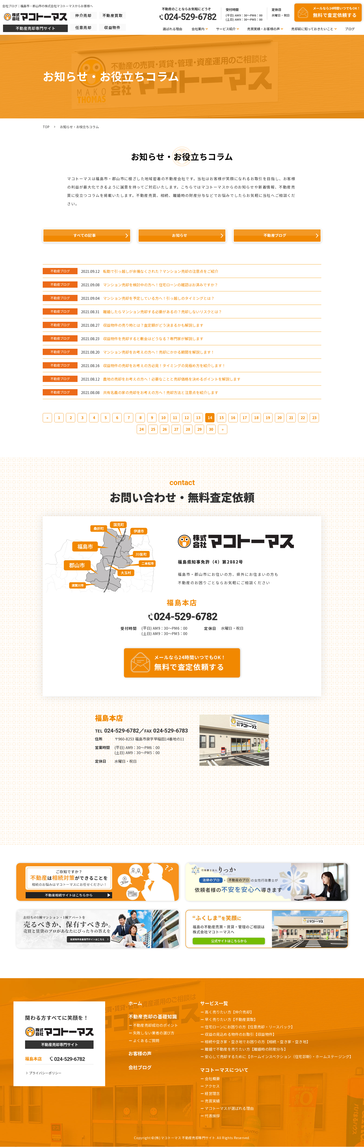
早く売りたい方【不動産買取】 (231, 1019)
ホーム (135, 1003)
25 (153, 429)
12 (187, 417)
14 (210, 417)
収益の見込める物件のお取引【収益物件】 (240, 1034)
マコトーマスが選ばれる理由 (229, 1108)
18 (256, 417)
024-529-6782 (185, 617)
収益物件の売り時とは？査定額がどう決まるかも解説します (153, 325)
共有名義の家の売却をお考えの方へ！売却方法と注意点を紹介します (160, 392)
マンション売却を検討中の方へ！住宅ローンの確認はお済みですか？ (160, 284)
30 (211, 429)
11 (175, 417)
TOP (46, 126)
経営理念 (212, 1093)
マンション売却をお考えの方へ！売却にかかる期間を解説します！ (158, 352)
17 (245, 417)
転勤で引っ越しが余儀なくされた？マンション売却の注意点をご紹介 (160, 271)
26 (164, 429)
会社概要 (212, 1078)
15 (221, 417)
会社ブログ (140, 1067)
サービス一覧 (214, 1003)
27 (176, 429)
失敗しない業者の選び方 (153, 1033)
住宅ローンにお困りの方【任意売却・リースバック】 (250, 1027)
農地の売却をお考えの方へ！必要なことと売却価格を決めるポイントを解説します (171, 378)
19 (268, 417)
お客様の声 (140, 1053)
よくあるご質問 (146, 1040)
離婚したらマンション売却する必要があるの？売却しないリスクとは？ (162, 311)
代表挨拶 (212, 1115)
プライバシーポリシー (45, 1073)
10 (163, 417)
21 (291, 417)
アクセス (212, 1086)
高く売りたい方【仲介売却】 (229, 1012)
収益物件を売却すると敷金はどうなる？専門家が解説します (153, 338)
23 (314, 417)
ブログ (350, 28)
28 (188, 429)
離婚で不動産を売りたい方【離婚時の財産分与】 (246, 1049)
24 (141, 429)
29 (199, 429)
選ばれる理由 (172, 28)
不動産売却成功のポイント (155, 1025)
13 (198, 417)
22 (303, 417)
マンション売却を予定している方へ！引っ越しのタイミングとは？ (158, 298)
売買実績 (212, 1101)
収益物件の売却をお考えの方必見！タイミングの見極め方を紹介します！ (164, 365)
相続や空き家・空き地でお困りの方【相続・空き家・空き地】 (257, 1041)
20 (279, 417)
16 (233, 417)
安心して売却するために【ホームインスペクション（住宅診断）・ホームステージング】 (279, 1056)
